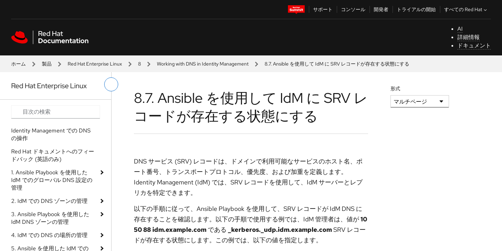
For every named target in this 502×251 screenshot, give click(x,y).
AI (460, 28)
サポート (323, 9)
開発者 (381, 9)
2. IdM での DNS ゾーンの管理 (49, 201)
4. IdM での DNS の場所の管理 (49, 235)
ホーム (18, 64)
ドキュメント (474, 45)
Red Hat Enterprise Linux (95, 64)
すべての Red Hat (466, 9)
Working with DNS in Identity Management (203, 64)
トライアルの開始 (416, 9)
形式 (395, 88)
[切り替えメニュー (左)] (111, 84)
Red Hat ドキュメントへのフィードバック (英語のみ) (52, 155)
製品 (47, 64)
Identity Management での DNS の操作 (51, 134)
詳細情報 (468, 37)
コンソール (353, 9)
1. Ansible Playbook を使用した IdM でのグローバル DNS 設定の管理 (51, 180)
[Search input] (55, 112)
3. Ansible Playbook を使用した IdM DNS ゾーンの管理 (50, 218)
